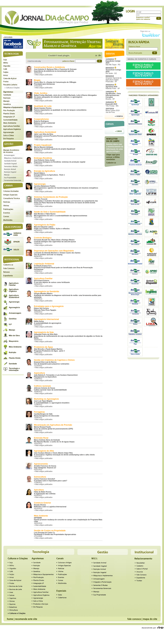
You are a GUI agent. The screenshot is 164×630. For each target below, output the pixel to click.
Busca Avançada (135, 53)
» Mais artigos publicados (43, 75)
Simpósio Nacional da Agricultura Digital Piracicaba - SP (114, 78)
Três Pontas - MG (112, 104)
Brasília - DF (113, 95)
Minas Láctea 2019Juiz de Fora (113, 110)
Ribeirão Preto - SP (113, 86)
